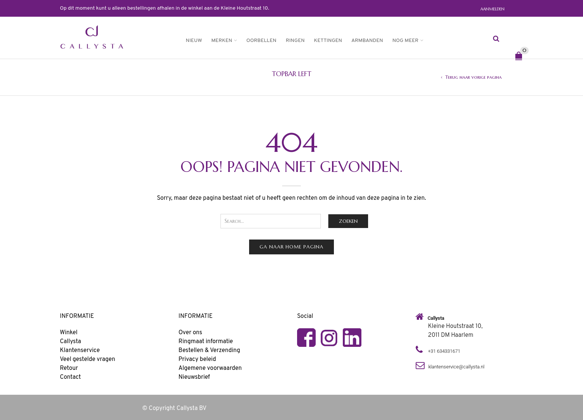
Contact (70, 377)
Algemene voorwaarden (210, 368)
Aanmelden (492, 9)
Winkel (68, 332)
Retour (69, 368)
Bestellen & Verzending (209, 350)
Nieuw (194, 41)
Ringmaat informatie (205, 341)
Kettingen (328, 41)
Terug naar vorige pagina (473, 77)
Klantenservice (80, 350)
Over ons (190, 332)
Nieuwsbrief (194, 377)
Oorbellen (261, 41)
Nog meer (405, 41)
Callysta (70, 341)
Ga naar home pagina (291, 247)
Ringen (295, 41)
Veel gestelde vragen (87, 359)
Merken (221, 41)
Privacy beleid (197, 359)
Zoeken (348, 221)
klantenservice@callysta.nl (456, 366)
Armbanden (367, 41)
